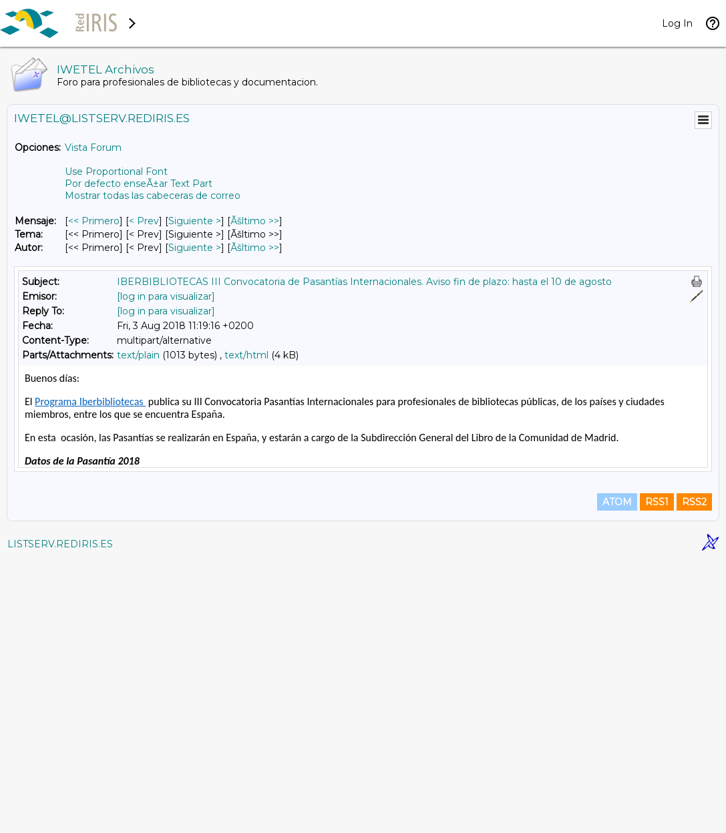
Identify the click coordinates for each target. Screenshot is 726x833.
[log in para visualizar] (166, 296)
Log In (677, 23)
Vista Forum (93, 148)
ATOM (617, 774)
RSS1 (657, 774)
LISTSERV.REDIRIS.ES (60, 816)
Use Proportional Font (116, 172)
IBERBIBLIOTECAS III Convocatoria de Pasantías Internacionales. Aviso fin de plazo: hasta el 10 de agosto (364, 282)
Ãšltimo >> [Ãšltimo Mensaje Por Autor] (254, 248)
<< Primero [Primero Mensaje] (94, 221)
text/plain (138, 355)
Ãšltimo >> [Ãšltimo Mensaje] (254, 221)
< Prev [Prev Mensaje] (144, 221)
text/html (246, 355)
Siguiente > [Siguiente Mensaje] (194, 221)
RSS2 (694, 774)
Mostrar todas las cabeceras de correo (152, 196)
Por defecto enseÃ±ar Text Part (138, 184)
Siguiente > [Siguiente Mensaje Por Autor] (194, 248)
